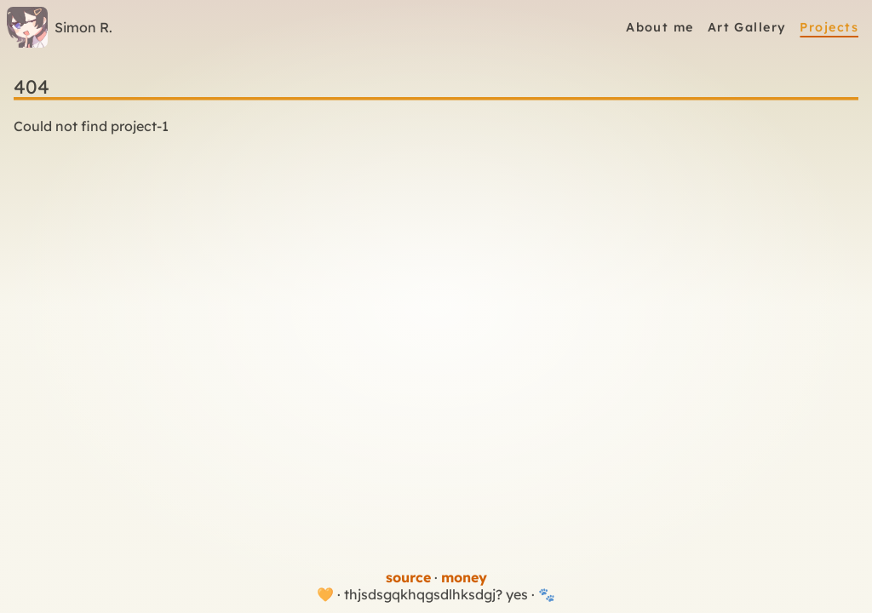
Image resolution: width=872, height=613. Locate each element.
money (464, 577)
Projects (829, 27)
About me (660, 27)
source (408, 577)
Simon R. (59, 27)
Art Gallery (747, 27)
